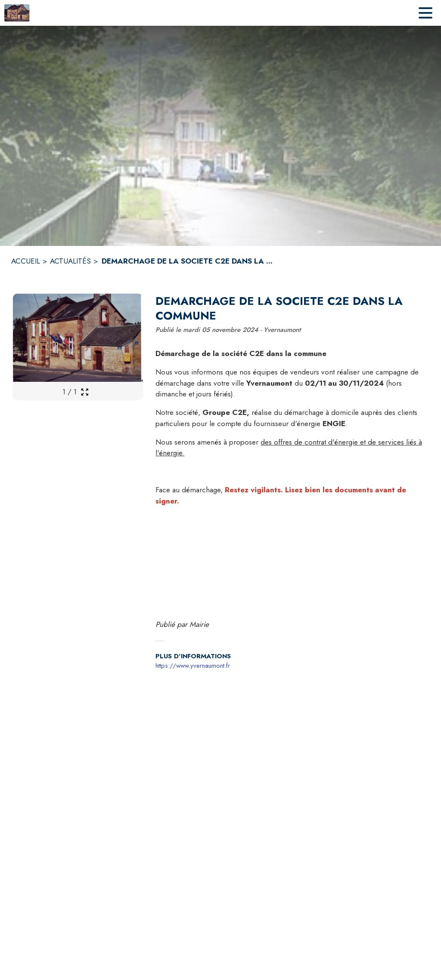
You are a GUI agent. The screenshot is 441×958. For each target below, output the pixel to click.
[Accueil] (17, 12)
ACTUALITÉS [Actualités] (70, 261)
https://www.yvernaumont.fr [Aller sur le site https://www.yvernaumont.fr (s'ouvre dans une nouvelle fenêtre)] (192, 665)
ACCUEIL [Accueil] (25, 261)
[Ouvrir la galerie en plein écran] (85, 392)
